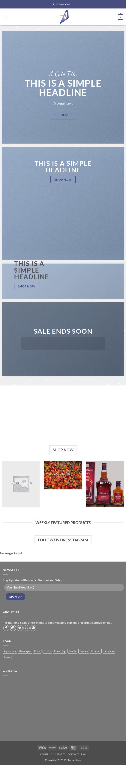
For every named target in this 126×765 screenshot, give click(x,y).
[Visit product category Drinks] (105, 484)
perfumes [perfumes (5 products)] (109, 651)
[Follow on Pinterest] (33, 628)
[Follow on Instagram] (13, 628)
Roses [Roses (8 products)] (7, 657)
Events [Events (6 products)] (72, 651)
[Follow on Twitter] (20, 628)
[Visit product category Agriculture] (63, 475)
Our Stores (58, 754)
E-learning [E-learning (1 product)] (59, 651)
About (44, 754)
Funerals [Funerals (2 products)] (95, 651)
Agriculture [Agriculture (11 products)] (10, 651)
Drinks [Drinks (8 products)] (47, 651)
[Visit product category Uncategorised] (21, 484)
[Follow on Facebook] (6, 628)
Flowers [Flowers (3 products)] (84, 651)
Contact (73, 754)
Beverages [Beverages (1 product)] (25, 651)
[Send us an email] (26, 628)
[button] (5, 16)
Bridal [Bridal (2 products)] (37, 651)
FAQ (83, 754)
